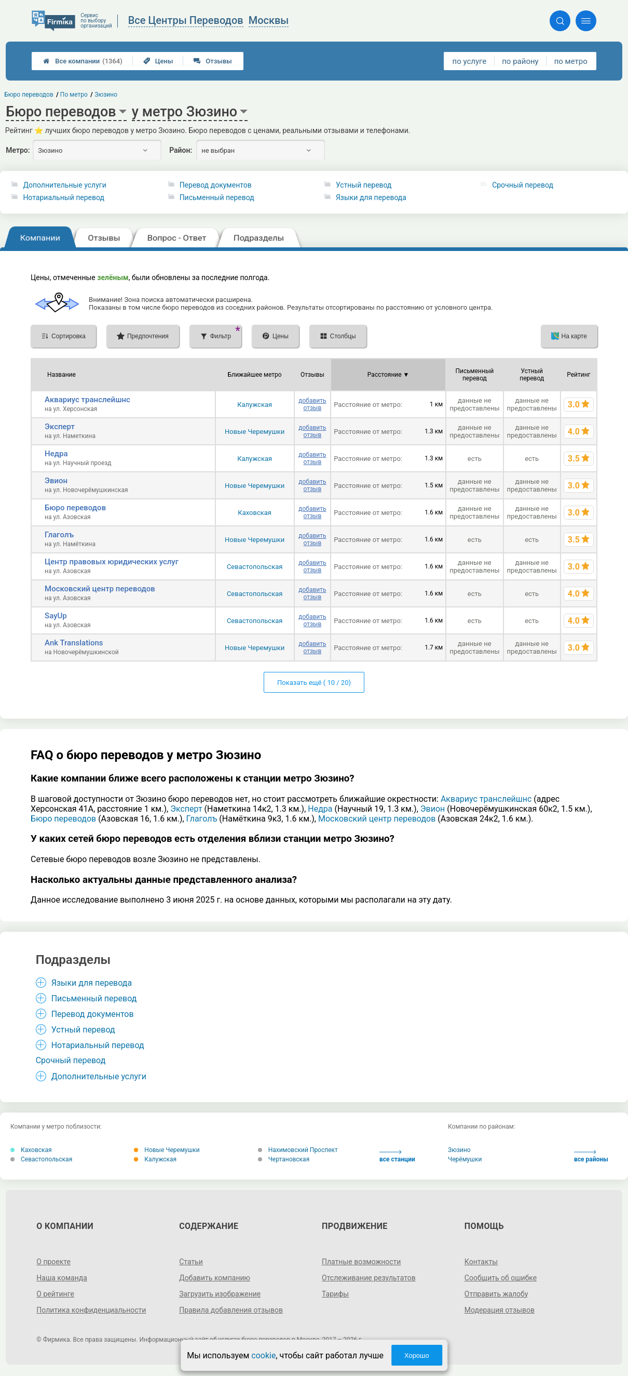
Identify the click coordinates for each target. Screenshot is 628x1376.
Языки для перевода (371, 197)
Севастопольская (255, 567)
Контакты (481, 1262)
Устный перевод (364, 185)
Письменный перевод (217, 197)
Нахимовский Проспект (298, 1150)
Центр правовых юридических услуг (112, 561)
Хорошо (416, 1355)
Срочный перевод (522, 185)
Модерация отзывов (500, 1310)
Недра (56, 453)
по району (520, 61)
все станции (397, 1156)
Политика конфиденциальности (91, 1310)
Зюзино (459, 1150)
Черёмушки (465, 1159)
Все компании (82, 61)
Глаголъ (59, 534)
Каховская (254, 513)
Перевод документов (216, 185)
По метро (74, 94)
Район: (180, 150)
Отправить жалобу (496, 1294)
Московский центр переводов (100, 588)
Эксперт (60, 426)
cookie (263, 1355)
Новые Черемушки (254, 431)
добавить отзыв (312, 404)
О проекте (53, 1262)
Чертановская (284, 1159)
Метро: (18, 150)
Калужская (254, 404)
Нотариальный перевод (63, 197)
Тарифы (335, 1294)
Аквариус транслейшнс (87, 399)
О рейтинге (55, 1294)
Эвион (56, 480)
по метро (571, 61)
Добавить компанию (214, 1278)
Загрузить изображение (220, 1294)
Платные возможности (361, 1262)
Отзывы (212, 61)
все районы (591, 1156)
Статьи (191, 1262)
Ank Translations (74, 642)
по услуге (470, 61)
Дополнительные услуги (64, 185)
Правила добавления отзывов (231, 1310)
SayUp (56, 615)
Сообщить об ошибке (501, 1278)
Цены (158, 61)
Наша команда (61, 1278)
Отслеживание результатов (369, 1278)
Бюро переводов (75, 507)
